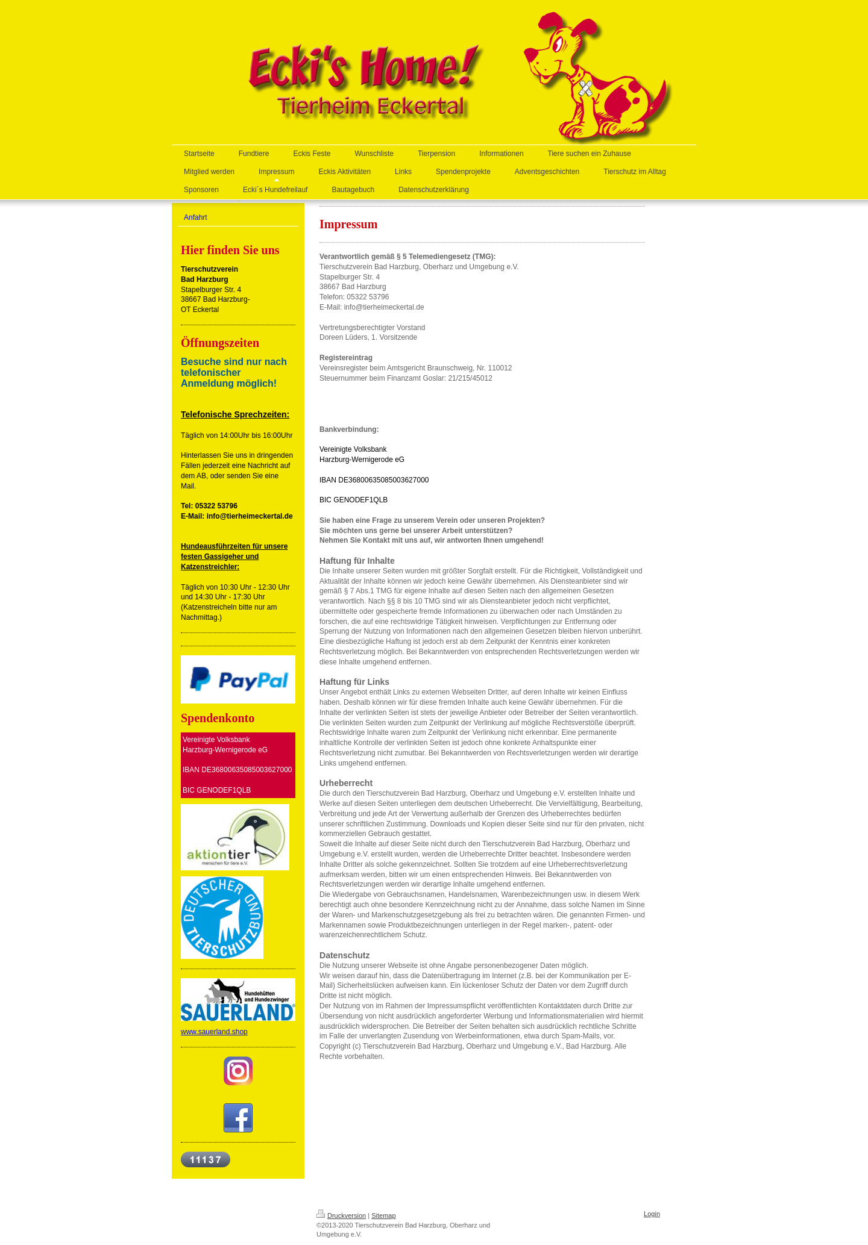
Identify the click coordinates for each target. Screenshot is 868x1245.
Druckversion (341, 1215)
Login (652, 1213)
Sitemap (383, 1215)
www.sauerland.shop (214, 1032)
